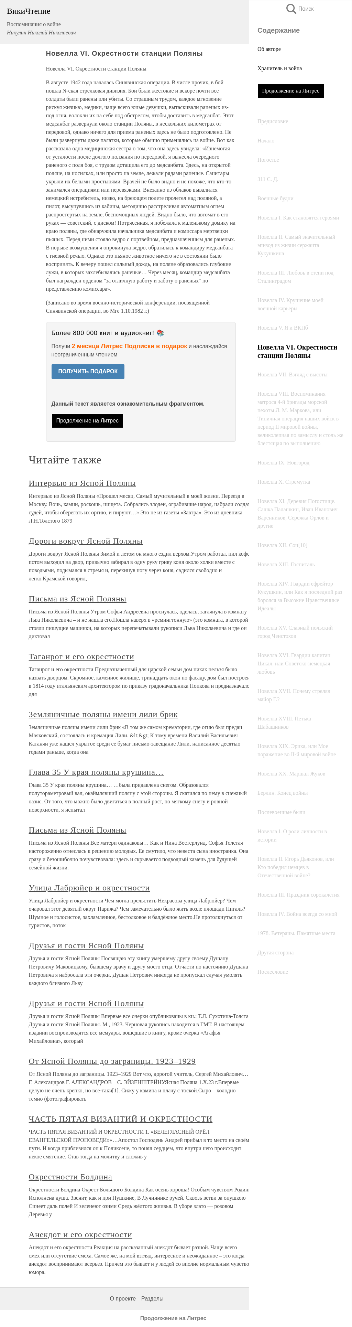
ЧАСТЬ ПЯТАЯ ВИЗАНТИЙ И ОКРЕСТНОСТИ (121, 1118)
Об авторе (269, 49)
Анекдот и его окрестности (80, 1234)
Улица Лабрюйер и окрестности (89, 887)
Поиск (299, 9)
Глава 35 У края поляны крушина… (96, 772)
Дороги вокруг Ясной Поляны (86, 540)
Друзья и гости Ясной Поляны (86, 945)
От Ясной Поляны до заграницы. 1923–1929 (112, 1061)
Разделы (152, 1299)
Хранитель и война (279, 68)
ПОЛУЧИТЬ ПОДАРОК (88, 371)
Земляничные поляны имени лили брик (103, 714)
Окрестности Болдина (70, 1176)
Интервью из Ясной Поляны (82, 483)
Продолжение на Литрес (290, 91)
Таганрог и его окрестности (81, 656)
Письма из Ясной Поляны (77, 598)
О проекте (123, 1299)
